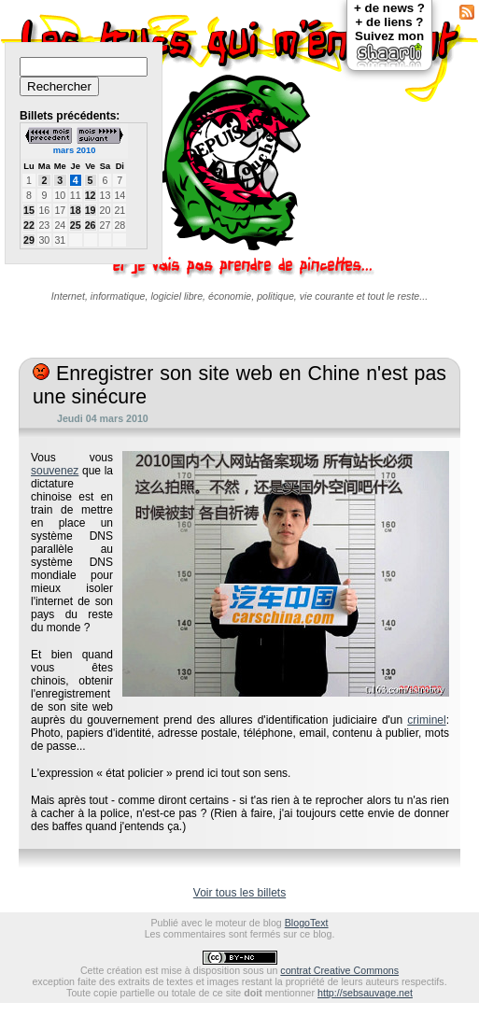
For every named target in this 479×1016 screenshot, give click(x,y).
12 (90, 195)
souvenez (54, 470)
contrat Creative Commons (339, 970)
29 (29, 240)
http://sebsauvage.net (365, 992)
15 (29, 210)
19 (90, 210)
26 (90, 225)
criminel (426, 720)
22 (29, 225)
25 (75, 225)
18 (75, 210)
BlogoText (307, 922)
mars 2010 (74, 150)
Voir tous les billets (239, 892)
